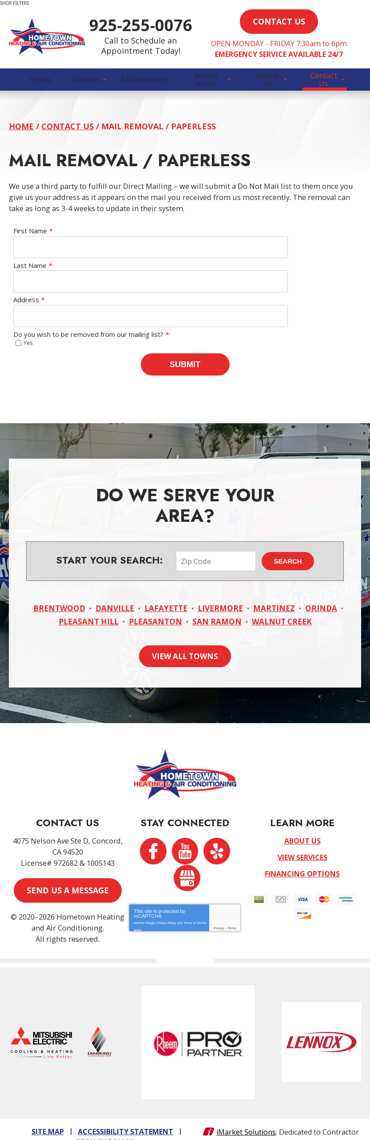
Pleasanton (155, 607)
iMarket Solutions (246, 1117)
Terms (232, 916)
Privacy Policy (166, 909)
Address (28, 303)
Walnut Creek (282, 607)
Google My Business (188, 866)
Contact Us (67, 130)
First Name (32, 234)
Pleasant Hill (89, 607)
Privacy (219, 916)
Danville (114, 594)
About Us (302, 828)
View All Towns (185, 641)
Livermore (220, 594)
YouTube (185, 840)
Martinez (274, 594)
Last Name (32, 268)
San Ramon (217, 607)
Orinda (321, 594)
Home (21, 130)
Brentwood (59, 594)
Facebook (151, 840)
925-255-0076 (182, 29)
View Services (302, 845)
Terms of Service (195, 909)
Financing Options (302, 861)
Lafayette (165, 594)
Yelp (218, 840)
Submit (185, 367)
